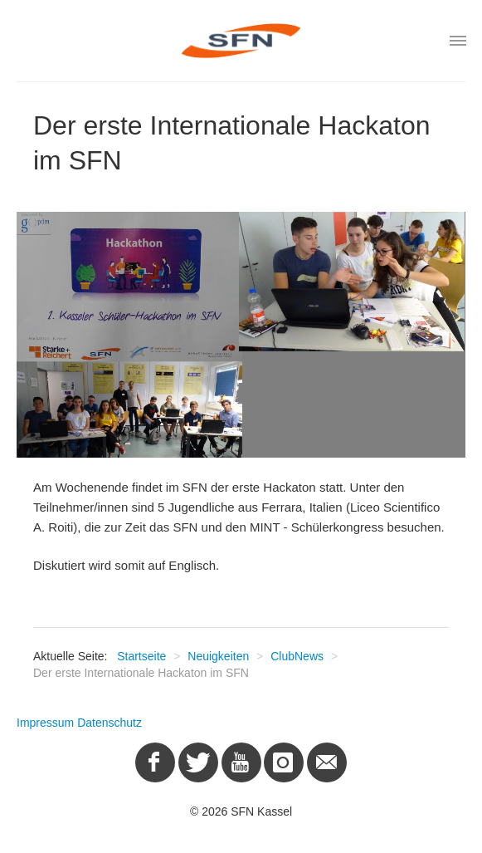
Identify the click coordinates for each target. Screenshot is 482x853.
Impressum (45, 722)
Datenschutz (109, 722)
